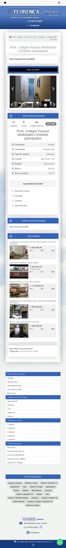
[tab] (16, 70)
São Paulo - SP (30, 37)
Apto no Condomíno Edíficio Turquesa (24, 322)
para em (40, 501)
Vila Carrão (11, 393)
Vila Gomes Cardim (14, 389)
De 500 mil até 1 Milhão (16, 459)
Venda (20, 37)
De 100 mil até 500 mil (15, 455)
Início (12, 37)
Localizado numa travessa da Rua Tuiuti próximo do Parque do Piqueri (33, 243)
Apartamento (12, 401)
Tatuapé (10, 378)
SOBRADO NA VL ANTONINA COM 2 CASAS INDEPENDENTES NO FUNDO (33, 302)
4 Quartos (11, 436)
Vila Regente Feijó (14, 386)
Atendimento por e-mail (33, 523)
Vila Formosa (12, 382)
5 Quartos (11, 439)
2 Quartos (11, 428)
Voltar (53, 39)
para (14, 483)
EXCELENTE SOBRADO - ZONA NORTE (24, 263)
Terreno (10, 416)
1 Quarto (10, 424)
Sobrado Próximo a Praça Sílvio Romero (25, 282)
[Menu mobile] (5, 3)
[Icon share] (33, 25)
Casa (9, 409)
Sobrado (41, 37)
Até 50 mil (11, 447)
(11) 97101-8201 (35, 21)
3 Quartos (11, 432)
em (49, 483)
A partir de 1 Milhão (15, 463)
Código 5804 (51, 37)
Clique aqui (14, 351)
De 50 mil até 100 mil (15, 451)
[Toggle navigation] (59, 3)
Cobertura (11, 412)
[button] (13, 88)
